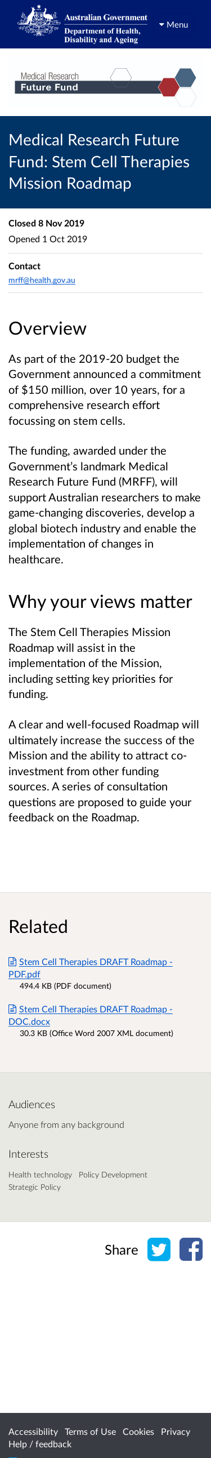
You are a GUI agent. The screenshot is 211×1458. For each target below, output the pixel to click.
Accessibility (33, 1431)
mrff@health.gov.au (41, 280)
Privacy (175, 1431)
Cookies (138, 1431)
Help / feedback (39, 1443)
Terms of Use (90, 1431)
